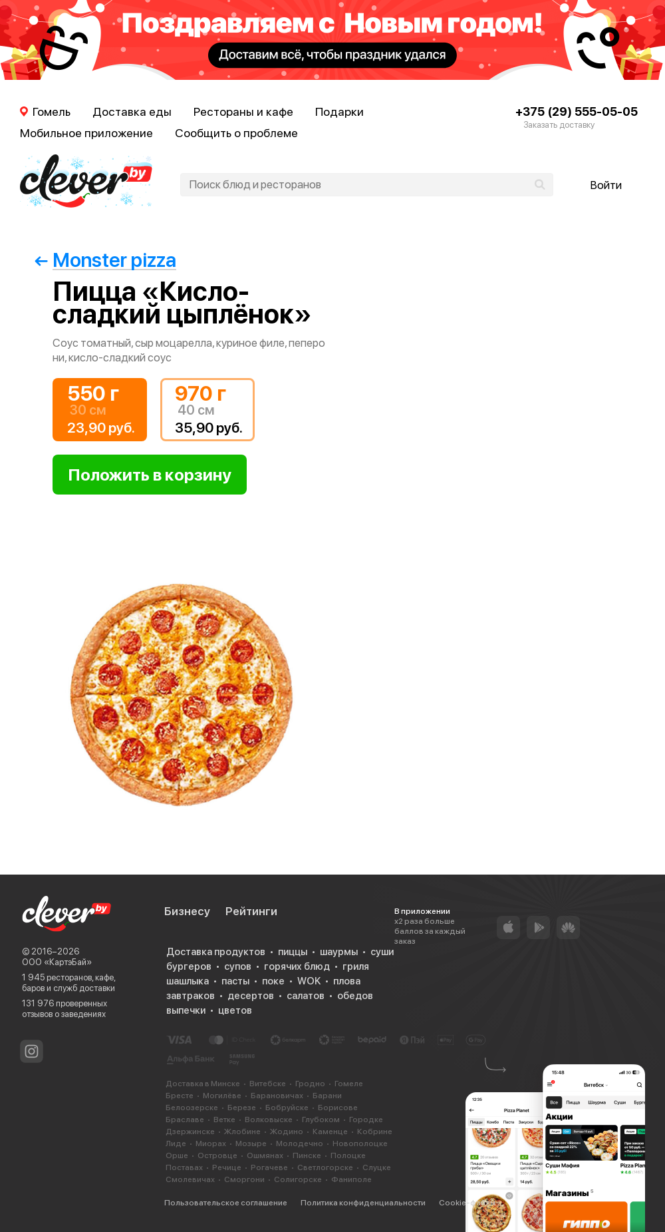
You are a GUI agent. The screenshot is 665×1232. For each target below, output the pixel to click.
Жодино (286, 1131)
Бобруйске (287, 1107)
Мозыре (251, 1143)
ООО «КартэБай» (57, 962)
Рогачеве (269, 1167)
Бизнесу (187, 911)
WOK (309, 981)
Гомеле (348, 1083)
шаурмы (339, 952)
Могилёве (222, 1095)
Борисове (338, 1107)
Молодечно (299, 1143)
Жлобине (242, 1131)
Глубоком (321, 1119)
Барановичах (277, 1095)
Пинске (307, 1155)
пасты (235, 981)
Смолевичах (190, 1179)
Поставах (184, 1167)
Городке (366, 1119)
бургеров (188, 966)
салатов (306, 996)
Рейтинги (251, 911)
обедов (355, 996)
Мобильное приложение (86, 133)
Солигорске (298, 1179)
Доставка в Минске (203, 1083)
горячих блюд (297, 966)
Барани (327, 1095)
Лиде (176, 1143)
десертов (250, 996)
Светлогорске (325, 1167)
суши (382, 952)
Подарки (339, 111)
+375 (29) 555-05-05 (576, 111)
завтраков (190, 996)
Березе (241, 1107)
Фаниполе (351, 1179)
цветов (235, 1010)
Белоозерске (192, 1107)
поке (273, 981)
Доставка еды (132, 111)
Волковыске (269, 1119)
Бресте (180, 1095)
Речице (226, 1167)
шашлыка (187, 981)
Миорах (211, 1143)
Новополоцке (360, 1143)
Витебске (267, 1083)
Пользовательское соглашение (225, 1203)
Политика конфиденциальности (363, 1203)
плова (346, 981)
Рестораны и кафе (243, 111)
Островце (217, 1155)
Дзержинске (190, 1131)
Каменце (330, 1131)
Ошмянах (265, 1155)
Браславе (185, 1119)
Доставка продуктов (215, 952)
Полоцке (348, 1155)
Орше (177, 1155)
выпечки (185, 1010)
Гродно (310, 1083)
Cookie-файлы (467, 1203)
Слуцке (376, 1167)
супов (237, 966)
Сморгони (244, 1179)
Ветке (224, 1119)
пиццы (292, 952)
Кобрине (374, 1131)
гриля (355, 966)
